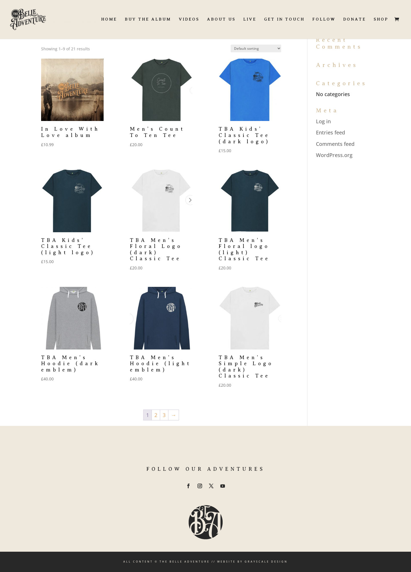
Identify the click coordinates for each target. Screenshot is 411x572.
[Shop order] (256, 48)
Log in (323, 121)
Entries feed (330, 132)
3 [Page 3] (164, 415)
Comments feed (335, 143)
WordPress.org (334, 155)
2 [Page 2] (155, 415)
